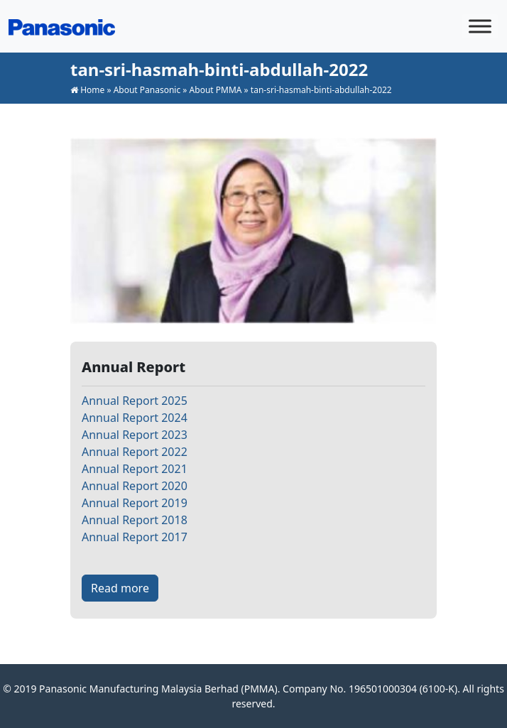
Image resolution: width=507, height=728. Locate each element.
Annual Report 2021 (134, 469)
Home (92, 90)
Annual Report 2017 (134, 537)
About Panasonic (147, 90)
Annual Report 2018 (134, 520)
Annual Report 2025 (134, 400)
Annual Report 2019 (134, 503)
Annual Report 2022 (134, 452)
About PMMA (216, 90)
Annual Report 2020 (134, 486)
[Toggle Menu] (480, 26)
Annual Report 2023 (134, 434)
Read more (120, 588)
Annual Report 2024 (134, 417)
